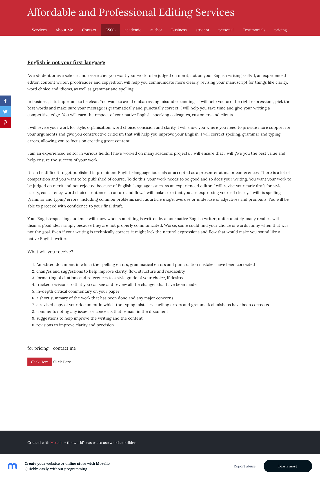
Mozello (56, 442)
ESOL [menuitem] (110, 29)
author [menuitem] (156, 29)
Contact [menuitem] (89, 29)
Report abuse (245, 466)
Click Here (40, 362)
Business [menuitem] (179, 29)
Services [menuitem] (39, 29)
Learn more (288, 466)
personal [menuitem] (226, 29)
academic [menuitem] (132, 29)
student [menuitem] (202, 29)
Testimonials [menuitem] (254, 29)
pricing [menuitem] (280, 29)
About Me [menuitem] (64, 29)
